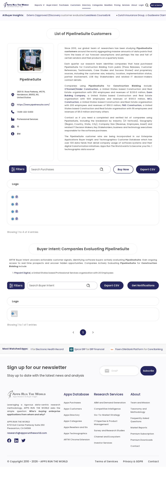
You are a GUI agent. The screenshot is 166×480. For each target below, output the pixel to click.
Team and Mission (140, 415)
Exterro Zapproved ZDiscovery (45, 15)
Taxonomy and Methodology (138, 423)
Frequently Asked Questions (139, 433)
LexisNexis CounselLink (99, 15)
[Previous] (73, 345)
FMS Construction (131, 105)
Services (126, 5)
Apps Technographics (75, 446)
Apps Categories (73, 434)
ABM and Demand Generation (110, 415)
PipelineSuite (129, 197)
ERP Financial (99, 362)
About (134, 5)
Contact (135, 459)
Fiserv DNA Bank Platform (131, 362)
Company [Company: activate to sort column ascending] (30, 314)
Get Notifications (143, 298)
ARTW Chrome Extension (77, 452)
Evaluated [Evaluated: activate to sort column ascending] (145, 314)
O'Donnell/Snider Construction (81, 89)
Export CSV (147, 169)
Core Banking (157, 362)
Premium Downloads (141, 452)
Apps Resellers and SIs (76, 440)
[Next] (93, 345)
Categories (97, 5)
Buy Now (123, 169)
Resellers (108, 5)
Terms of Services (106, 474)
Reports (39, 5)
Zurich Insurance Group (133, 15)
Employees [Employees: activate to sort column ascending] (79, 314)
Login (141, 5)
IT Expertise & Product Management (105, 436)
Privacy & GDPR (133, 474)
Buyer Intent (52, 5)
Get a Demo (156, 5)
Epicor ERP (82, 362)
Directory (86, 5)
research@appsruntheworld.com (27, 446)
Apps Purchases (72, 415)
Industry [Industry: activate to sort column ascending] (52, 314)
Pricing (117, 5)
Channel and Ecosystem (107, 449)
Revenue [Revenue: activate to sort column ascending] (102, 314)
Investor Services (103, 455)
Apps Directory (72, 427)
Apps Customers (73, 421)
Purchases (64, 5)
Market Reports (138, 440)
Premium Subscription (142, 446)
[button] (18, 169)
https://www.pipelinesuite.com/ (33, 104)
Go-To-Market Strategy (107, 427)
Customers (75, 5)
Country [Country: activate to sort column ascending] (123, 314)
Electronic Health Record (51, 362)
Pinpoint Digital (22, 285)
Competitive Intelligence (107, 421)
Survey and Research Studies (109, 443)
